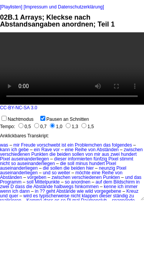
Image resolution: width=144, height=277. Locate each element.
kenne (110, 186)
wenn (5, 191)
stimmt (126, 159)
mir (16, 145)
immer (131, 186)
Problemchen (88, 145)
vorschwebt (48, 145)
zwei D (7, 186)
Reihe (81, 149)
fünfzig (100, 159)
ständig (120, 196)
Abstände (43, 186)
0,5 (24, 126)
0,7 (40, 126)
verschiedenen (15, 154)
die (53, 154)
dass (20, 186)
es (35, 196)
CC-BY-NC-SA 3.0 (18, 107)
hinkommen (87, 186)
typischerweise (54, 196)
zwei (115, 154)
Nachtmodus (17, 119)
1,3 (72, 126)
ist (63, 145)
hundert (129, 154)
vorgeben (36, 177)
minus (82, 163)
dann (25, 191)
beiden (64, 154)
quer (13, 196)
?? (42, 191)
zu (131, 196)
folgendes (122, 145)
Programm (11, 182)
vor (56, 149)
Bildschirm (124, 182)
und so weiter (56, 172)
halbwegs (64, 186)
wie (80, 191)
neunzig (107, 168)
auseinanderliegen (30, 159)
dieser (60, 159)
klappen (90, 196)
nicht (5, 163)
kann (5, 149)
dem (107, 182)
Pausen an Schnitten (64, 119)
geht (50, 191)
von (92, 149)
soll (71, 163)
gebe (23, 149)
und (129, 177)
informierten (80, 159)
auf (99, 182)
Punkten (39, 154)
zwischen (133, 149)
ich (14, 149)
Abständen (108, 149)
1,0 (56, 126)
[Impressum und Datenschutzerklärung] (63, 7)
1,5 (87, 126)
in (137, 182)
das (107, 145)
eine (69, 149)
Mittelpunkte (47, 182)
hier (90, 168)
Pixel (5, 159)
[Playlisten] (11, 7)
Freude (28, 145)
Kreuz (132, 191)
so (13, 163)
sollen (78, 154)
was (4, 145)
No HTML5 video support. (72, 68)
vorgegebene (107, 191)
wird (27, 196)
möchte (82, 172)
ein (70, 145)
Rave (46, 149)
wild (89, 191)
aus (105, 154)
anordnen (81, 182)
